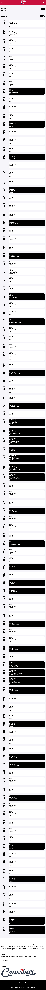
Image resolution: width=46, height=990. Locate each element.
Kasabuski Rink (12, 24)
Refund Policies (14, 987)
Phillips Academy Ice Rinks (14, 423)
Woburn (10, 93)
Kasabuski (11, 42)
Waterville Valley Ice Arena (14, 651)
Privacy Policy (22, 987)
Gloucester (11, 759)
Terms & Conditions (31, 987)
